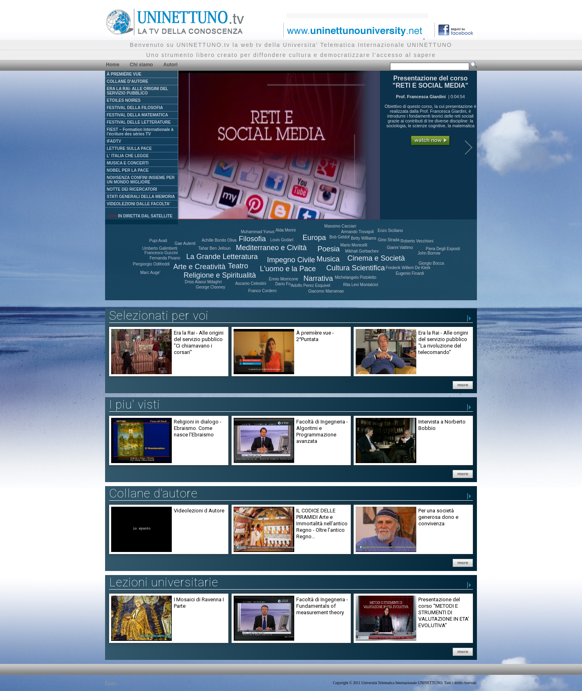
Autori (170, 64)
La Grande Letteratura (222, 257)
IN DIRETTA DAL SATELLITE (140, 216)
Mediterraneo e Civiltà (271, 248)
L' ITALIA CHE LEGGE (128, 156)
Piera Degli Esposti (443, 248)
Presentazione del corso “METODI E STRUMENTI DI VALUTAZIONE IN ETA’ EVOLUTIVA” (443, 612)
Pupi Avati (158, 240)
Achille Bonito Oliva (219, 240)
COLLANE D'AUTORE (127, 81)
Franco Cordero (262, 291)
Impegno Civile (291, 260)
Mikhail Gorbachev (362, 251)
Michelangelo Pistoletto (355, 277)
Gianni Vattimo (400, 247)
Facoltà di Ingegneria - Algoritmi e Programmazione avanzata (322, 431)
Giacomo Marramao (326, 291)
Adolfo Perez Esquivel (310, 285)
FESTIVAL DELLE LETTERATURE (139, 122)
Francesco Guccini (161, 253)
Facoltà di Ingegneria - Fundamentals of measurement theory (322, 605)
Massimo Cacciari (340, 226)
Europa (314, 238)
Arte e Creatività (199, 267)
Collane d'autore (153, 493)
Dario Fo (283, 284)
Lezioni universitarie (163, 582)
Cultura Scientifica (355, 268)
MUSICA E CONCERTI (128, 163)
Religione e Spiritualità (219, 275)
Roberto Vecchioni (417, 241)
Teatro (238, 266)
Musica (328, 259)
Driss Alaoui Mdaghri (203, 282)
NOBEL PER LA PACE (128, 170)
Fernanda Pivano (165, 258)
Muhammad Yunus (257, 232)
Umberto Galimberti (159, 248)
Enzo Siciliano (390, 230)
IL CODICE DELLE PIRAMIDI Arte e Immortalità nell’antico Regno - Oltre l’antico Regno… (322, 523)
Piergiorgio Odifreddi (151, 264)
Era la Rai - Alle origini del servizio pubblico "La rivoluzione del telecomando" (443, 342)
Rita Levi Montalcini (360, 284)
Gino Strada (388, 240)
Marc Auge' (150, 272)
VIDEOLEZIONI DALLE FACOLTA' (139, 204)
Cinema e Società (376, 258)
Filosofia (252, 239)
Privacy (111, 683)
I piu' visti (134, 404)
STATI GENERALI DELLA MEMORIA (141, 196)
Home (112, 64)
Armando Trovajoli (357, 232)
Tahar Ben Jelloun (214, 248)
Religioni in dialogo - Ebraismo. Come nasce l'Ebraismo (197, 428)
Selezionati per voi (159, 315)
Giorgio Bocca (431, 263)
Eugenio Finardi (410, 273)
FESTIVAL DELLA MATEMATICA (137, 115)
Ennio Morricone (283, 279)
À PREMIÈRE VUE (124, 74)
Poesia (329, 249)
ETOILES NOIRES (124, 100)
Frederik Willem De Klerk (408, 267)
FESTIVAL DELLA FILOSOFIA (135, 107)
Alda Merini (286, 230)
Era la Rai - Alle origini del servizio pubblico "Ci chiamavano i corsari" (199, 342)
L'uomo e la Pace (288, 269)
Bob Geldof (339, 237)
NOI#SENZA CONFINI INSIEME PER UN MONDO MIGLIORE (141, 179)
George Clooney (210, 287)
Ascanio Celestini (250, 283)
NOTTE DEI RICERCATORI (132, 189)
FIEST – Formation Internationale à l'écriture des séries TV (140, 131)
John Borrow (429, 253)
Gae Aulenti (185, 243)
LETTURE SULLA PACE (129, 148)
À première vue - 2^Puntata (315, 336)
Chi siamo (141, 64)
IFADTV (114, 141)
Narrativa (318, 278)
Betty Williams (363, 238)
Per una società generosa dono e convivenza (438, 517)
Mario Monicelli (353, 245)
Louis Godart (281, 240)
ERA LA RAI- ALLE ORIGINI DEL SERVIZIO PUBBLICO (137, 90)
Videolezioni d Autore (199, 511)
